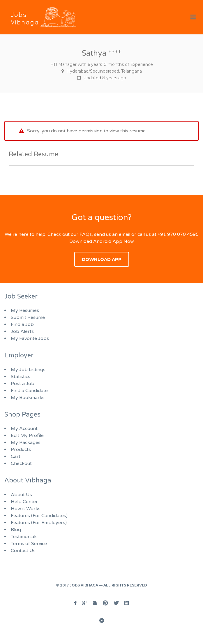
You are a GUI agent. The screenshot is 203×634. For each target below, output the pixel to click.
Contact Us (23, 551)
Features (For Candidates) (39, 516)
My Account (24, 428)
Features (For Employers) (39, 523)
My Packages (25, 442)
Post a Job (22, 384)
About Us (21, 495)
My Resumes (25, 310)
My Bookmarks (28, 398)
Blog (16, 530)
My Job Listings (28, 370)
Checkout (21, 463)
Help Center (24, 502)
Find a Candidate (29, 391)
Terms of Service (29, 544)
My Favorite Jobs (30, 338)
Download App (101, 259)
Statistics (20, 377)
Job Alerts (22, 331)
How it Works (25, 509)
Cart (15, 456)
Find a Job (22, 324)
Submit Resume (28, 317)
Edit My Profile (27, 435)
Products (21, 449)
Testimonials (24, 537)
